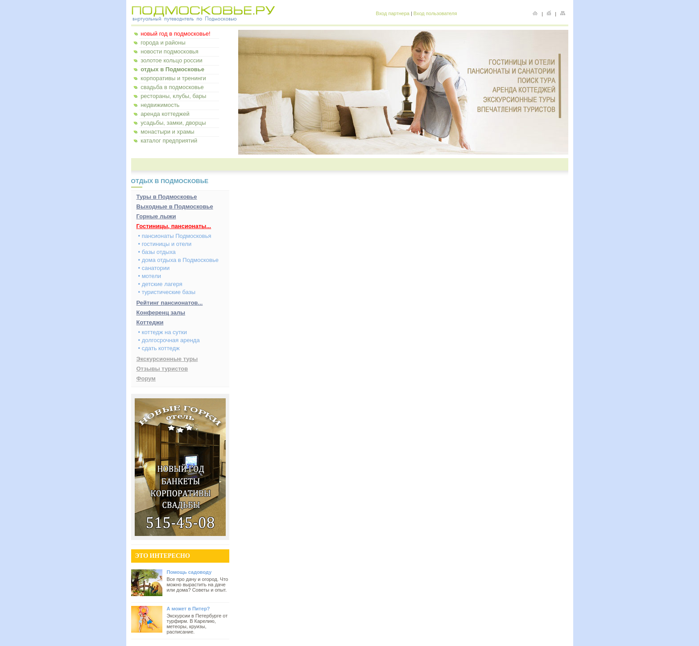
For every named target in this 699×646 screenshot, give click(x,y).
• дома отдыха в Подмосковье (178, 260)
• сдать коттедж (159, 348)
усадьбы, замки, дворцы (173, 122)
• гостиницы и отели (165, 244)
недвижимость (160, 105)
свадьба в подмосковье (172, 87)
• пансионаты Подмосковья (174, 236)
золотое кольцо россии (172, 60)
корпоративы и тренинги (173, 78)
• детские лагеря (160, 284)
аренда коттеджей (165, 113)
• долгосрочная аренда (169, 340)
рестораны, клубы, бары (173, 96)
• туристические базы (167, 292)
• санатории (154, 268)
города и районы (163, 42)
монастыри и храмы (167, 131)
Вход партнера (392, 13)
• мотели (149, 276)
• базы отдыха (157, 252)
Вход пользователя (435, 13)
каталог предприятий (169, 140)
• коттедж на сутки (162, 332)
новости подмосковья (170, 51)
